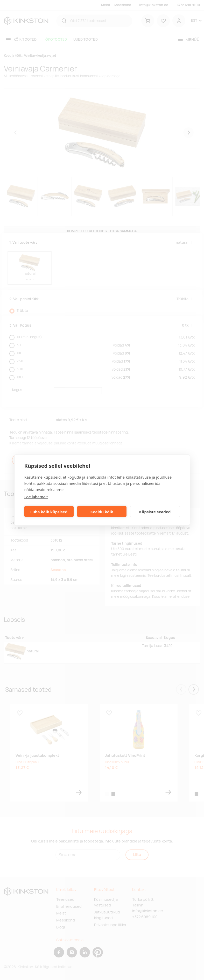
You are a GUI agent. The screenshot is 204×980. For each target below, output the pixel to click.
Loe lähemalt (36, 496)
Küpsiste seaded (155, 511)
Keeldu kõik (101, 511)
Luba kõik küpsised (48, 511)
